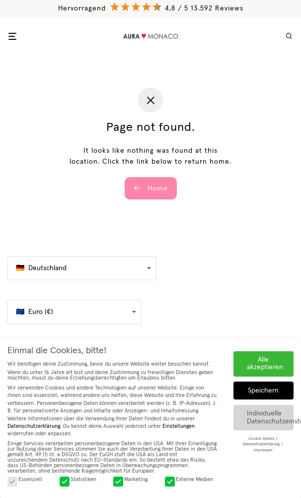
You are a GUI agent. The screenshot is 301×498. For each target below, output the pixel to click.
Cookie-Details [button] (261, 438)
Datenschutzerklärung (33, 426)
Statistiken (78, 479)
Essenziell (24, 479)
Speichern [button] (263, 390)
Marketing (130, 479)
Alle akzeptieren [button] (265, 363)
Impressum (263, 450)
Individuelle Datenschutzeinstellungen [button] (270, 417)
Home (151, 188)
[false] (81, 268)
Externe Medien (189, 479)
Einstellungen (178, 426)
